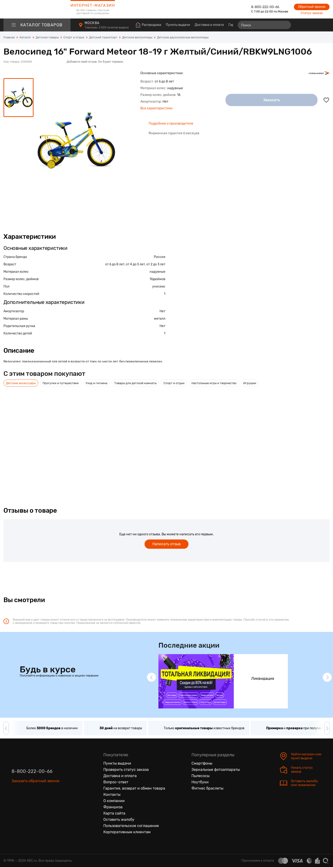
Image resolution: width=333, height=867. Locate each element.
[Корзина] (325, 24)
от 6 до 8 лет (114, 264)
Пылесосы (200, 776)
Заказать (271, 100)
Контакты (111, 794)
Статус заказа (312, 13)
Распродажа (151, 25)
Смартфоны (201, 763)
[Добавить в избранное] (326, 100)
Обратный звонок (311, 7)
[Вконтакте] (15, 802)
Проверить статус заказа (126, 769)
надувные (157, 272)
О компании (114, 801)
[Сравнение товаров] (299, 24)
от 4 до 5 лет (135, 264)
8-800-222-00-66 (265, 7)
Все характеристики (156, 108)
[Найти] (285, 25)
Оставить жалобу (118, 819)
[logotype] (37, 9)
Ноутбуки (200, 782)
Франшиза (113, 807)
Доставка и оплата (209, 25)
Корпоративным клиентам (127, 832)
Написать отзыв (166, 544)
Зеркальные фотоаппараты (215, 769)
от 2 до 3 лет (155, 264)
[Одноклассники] (25, 802)
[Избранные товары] (308, 24)
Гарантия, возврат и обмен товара (134, 788)
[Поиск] (264, 25)
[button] (151, 677)
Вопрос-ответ (115, 782)
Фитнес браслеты (207, 788)
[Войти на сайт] (316, 25)
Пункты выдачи (178, 25)
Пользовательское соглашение (131, 826)
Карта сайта (114, 813)
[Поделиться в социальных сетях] (325, 55)
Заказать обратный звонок (36, 781)
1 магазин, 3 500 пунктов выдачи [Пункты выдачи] (107, 27)
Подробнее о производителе (171, 124)
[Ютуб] (34, 802)
